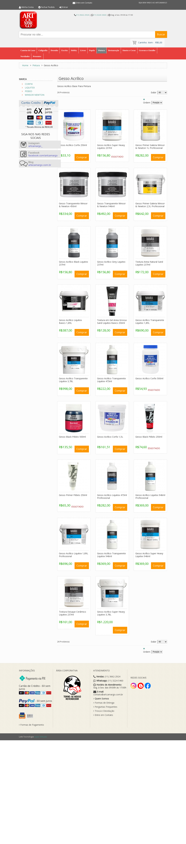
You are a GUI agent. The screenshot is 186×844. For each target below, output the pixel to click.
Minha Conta (27, 7)
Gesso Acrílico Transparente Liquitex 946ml (111, 555)
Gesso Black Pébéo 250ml (148, 436)
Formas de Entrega (103, 702)
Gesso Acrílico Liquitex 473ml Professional (112, 496)
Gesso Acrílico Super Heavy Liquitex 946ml (149, 555)
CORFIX (29, 83)
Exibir (153, 92)
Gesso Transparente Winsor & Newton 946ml (111, 205)
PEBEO (28, 91)
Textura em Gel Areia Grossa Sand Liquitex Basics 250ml (112, 321)
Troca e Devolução (103, 711)
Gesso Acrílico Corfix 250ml (73, 145)
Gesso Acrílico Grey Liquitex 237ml (111, 263)
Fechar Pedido (48, 7)
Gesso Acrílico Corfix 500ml (149, 378)
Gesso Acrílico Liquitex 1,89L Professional (73, 555)
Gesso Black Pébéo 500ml (72, 436)
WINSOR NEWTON (34, 94)
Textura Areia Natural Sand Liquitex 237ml (149, 263)
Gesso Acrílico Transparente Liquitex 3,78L (73, 380)
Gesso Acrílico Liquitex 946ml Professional (150, 496)
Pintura (36, 65)
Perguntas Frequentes (105, 706)
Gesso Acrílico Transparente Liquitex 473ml (111, 380)
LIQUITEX (30, 87)
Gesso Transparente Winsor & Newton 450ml (73, 205)
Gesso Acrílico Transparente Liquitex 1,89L (149, 321)
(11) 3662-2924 (82, 15)
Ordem (146, 102)
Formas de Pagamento (31, 724)
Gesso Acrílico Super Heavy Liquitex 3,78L (111, 613)
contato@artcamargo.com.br (108, 694)
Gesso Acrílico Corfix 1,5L (110, 436)
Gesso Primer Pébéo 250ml (73, 495)
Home (25, 65)
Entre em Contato (84, 2)
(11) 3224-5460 (99, 15)
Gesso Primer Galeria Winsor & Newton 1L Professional (150, 146)
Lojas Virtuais (40, 736)
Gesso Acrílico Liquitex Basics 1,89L (70, 321)
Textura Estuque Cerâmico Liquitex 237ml (72, 613)
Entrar (65, 7)
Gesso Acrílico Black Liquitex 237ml (73, 263)
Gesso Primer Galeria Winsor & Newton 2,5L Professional (150, 205)
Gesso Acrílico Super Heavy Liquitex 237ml (111, 146)
